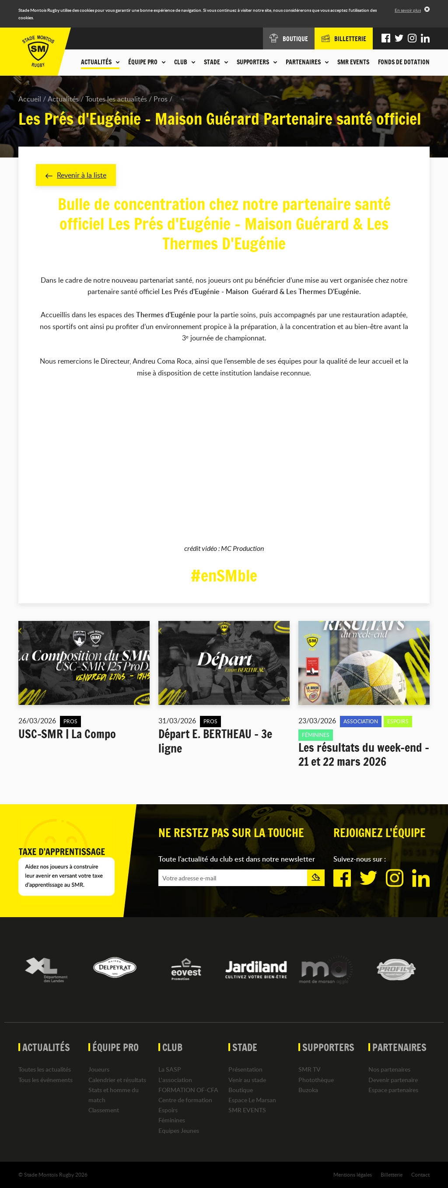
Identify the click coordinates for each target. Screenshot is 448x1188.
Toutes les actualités (116, 99)
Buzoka (308, 1090)
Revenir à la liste (76, 175)
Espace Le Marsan (252, 1100)
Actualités (63, 99)
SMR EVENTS (353, 62)
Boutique (240, 1090)
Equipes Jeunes (178, 1130)
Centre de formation (185, 1100)
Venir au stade (247, 1080)
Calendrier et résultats (117, 1080)
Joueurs (98, 1069)
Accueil (29, 99)
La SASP (169, 1069)
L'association (175, 1080)
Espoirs (168, 1110)
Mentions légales (352, 1174)
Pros (161, 99)
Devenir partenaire (393, 1080)
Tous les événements (45, 1080)
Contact (420, 1174)
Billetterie (391, 1174)
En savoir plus (408, 10)
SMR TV (309, 1069)
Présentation (245, 1069)
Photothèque (316, 1080)
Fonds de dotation (404, 62)
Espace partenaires (393, 1090)
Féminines (171, 1120)
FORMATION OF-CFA (188, 1090)
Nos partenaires (389, 1069)
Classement (103, 1110)
